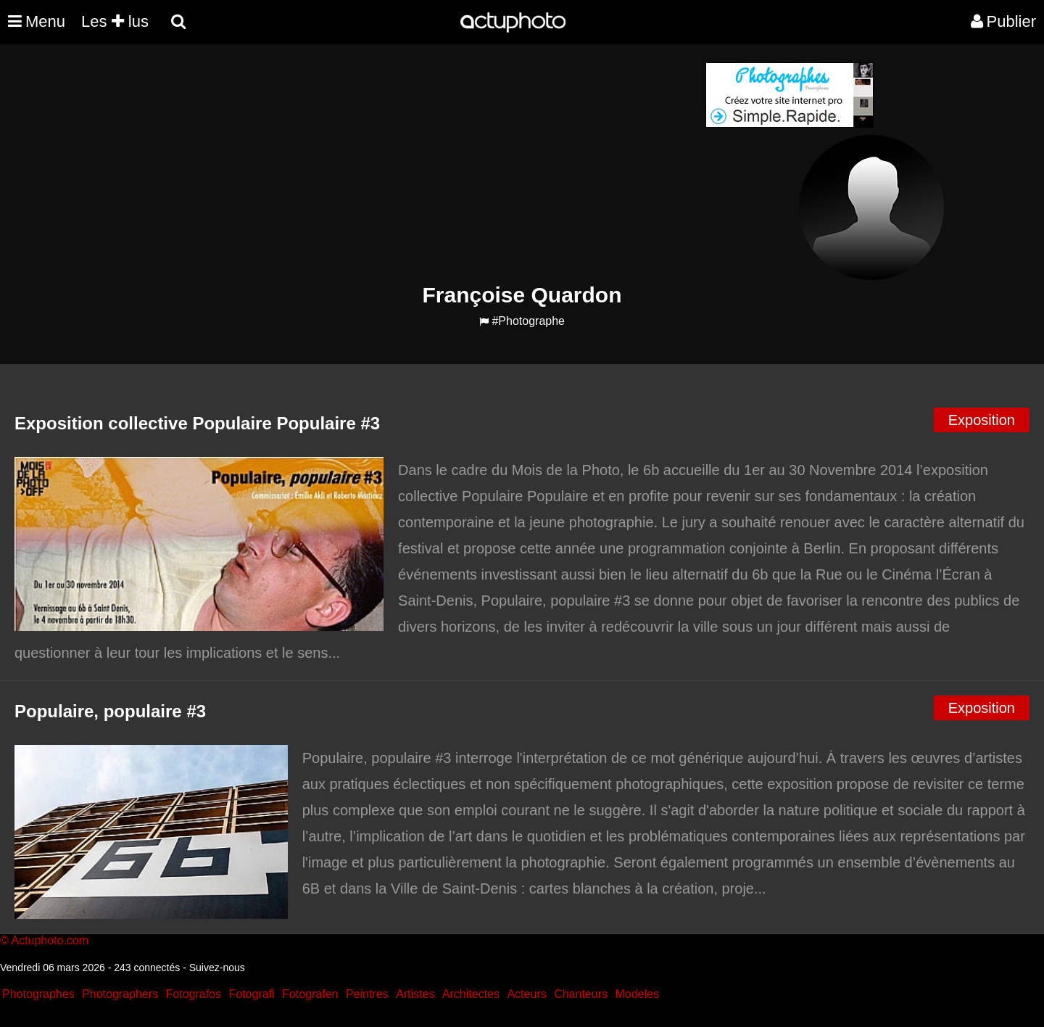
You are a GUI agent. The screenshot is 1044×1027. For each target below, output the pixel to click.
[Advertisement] (434, 163)
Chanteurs (581, 994)
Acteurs (526, 994)
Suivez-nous (217, 967)
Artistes (415, 994)
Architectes (471, 994)
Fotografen (310, 994)
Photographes (38, 994)
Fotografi (251, 994)
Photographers (120, 994)
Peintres (367, 994)
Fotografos (193, 994)
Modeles (636, 994)
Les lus (115, 21)
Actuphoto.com (49, 940)
